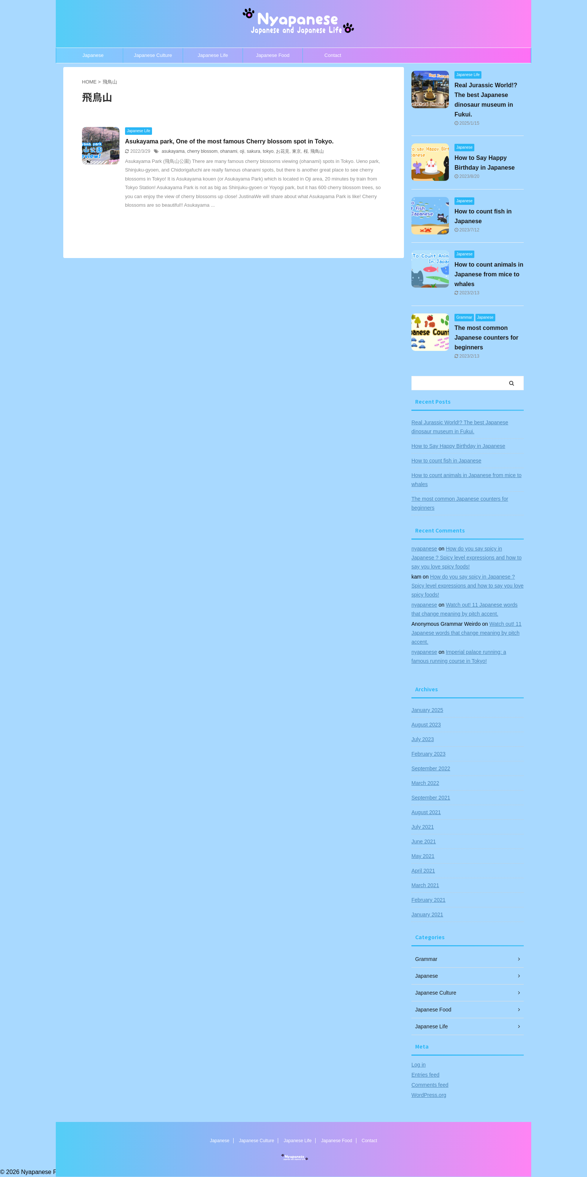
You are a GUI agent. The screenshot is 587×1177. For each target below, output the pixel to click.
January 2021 (427, 914)
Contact (333, 55)
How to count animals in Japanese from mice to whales (488, 274)
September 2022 (430, 768)
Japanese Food (273, 55)
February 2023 (428, 754)
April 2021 (423, 871)
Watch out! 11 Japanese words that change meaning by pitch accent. (466, 633)
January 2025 (427, 710)
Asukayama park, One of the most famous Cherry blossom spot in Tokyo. (229, 141)
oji (242, 151)
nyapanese (424, 549)
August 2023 (426, 725)
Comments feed (429, 1085)
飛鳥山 (317, 151)
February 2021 (428, 900)
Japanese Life (213, 55)
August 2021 (426, 812)
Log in (418, 1065)
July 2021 (422, 827)
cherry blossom (202, 151)
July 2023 (422, 739)
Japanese (92, 55)
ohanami (228, 151)
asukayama (173, 151)
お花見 (282, 151)
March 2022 (425, 783)
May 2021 (422, 856)
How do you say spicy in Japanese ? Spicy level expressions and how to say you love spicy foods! (466, 558)
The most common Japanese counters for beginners (486, 338)
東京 (296, 151)
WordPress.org (428, 1095)
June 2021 (423, 841)
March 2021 (425, 885)
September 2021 (430, 798)
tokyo (268, 151)
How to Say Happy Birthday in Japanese (458, 446)
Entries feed (425, 1075)
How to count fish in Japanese (446, 461)
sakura (253, 151)
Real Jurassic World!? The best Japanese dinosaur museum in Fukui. (459, 426)
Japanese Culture (153, 55)
